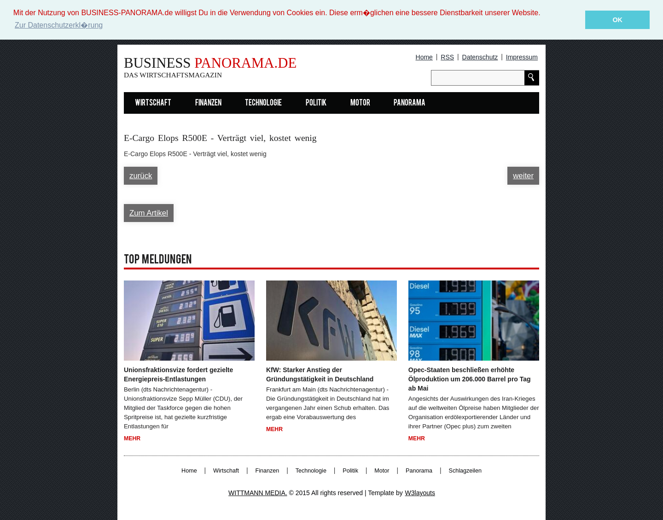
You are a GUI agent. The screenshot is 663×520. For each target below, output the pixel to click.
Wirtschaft (153, 103)
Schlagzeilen (465, 470)
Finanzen (208, 103)
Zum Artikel (148, 212)
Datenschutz (480, 57)
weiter (523, 175)
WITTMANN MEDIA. (257, 493)
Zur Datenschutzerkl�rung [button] (59, 25)
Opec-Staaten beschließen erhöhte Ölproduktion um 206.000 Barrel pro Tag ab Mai (469, 379)
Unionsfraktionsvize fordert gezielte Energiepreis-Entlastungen (178, 374)
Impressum (522, 57)
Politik (316, 103)
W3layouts (420, 493)
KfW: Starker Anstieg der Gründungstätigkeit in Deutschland (319, 374)
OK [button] (617, 19)
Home (424, 57)
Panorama (409, 103)
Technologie (263, 103)
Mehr (132, 438)
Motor (360, 103)
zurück (140, 175)
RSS (447, 57)
